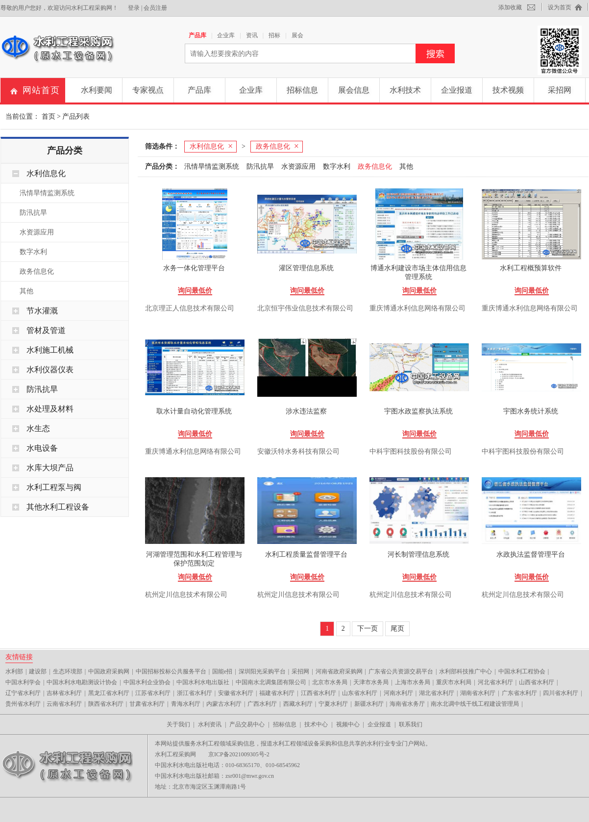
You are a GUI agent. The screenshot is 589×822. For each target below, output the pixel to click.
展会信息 (353, 90)
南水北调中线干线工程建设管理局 (475, 703)
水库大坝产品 (50, 467)
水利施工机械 (50, 350)
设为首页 (559, 7)
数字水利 (33, 252)
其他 (26, 291)
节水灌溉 (42, 311)
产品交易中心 (247, 724)
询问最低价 (195, 290)
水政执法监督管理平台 (530, 554)
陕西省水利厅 (105, 703)
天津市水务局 (371, 682)
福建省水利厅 (276, 693)
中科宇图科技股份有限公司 (410, 451)
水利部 (14, 671)
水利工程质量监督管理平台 (306, 554)
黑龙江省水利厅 (108, 693)
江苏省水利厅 (153, 693)
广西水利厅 (262, 703)
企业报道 (456, 90)
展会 (297, 35)
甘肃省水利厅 (147, 703)
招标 (274, 35)
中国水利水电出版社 (202, 682)
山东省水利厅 (359, 693)
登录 (134, 7)
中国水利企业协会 (147, 682)
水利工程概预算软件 (531, 268)
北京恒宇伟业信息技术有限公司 (305, 308)
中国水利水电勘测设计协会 (82, 682)
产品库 (197, 35)
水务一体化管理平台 (194, 268)
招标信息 (302, 90)
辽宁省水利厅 (23, 693)
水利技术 (405, 90)
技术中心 (316, 724)
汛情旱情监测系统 (47, 193)
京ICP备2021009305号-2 (239, 754)
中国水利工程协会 (521, 671)
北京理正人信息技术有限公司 (189, 308)
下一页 (367, 628)
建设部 (38, 671)
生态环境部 (67, 671)
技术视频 (508, 90)
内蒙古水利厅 (224, 703)
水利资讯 (209, 724)
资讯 (252, 35)
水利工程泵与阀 (53, 487)
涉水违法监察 (306, 411)
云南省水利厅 (64, 703)
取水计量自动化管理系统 (194, 411)
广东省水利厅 (519, 693)
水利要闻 (96, 90)
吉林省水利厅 (64, 693)
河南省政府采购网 (339, 671)
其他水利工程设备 (57, 507)
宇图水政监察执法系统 (418, 411)
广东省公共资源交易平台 (400, 671)
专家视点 (148, 90)
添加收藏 (510, 7)
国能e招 (222, 671)
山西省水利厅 (536, 682)
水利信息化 (46, 173)
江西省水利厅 (318, 693)
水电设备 (42, 448)
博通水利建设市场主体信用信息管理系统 (418, 272)
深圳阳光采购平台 (262, 671)
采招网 (559, 90)
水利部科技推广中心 (465, 671)
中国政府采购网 (108, 671)
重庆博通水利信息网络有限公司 (417, 308)
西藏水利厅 (298, 703)
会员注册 (155, 7)
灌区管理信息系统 (306, 268)
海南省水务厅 (407, 703)
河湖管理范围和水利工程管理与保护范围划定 (194, 559)
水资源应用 (37, 232)
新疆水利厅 (369, 703)
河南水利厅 (398, 693)
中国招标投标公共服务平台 (171, 671)
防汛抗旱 (33, 212)
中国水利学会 (23, 682)
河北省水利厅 (495, 682)
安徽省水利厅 (235, 693)
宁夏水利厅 (333, 703)
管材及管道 (46, 330)
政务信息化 (37, 271)
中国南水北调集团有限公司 (271, 682)
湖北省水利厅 (436, 693)
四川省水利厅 (560, 693)
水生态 (38, 428)
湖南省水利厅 (477, 693)
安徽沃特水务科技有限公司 (298, 451)
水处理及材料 (50, 409)
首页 (48, 116)
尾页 (397, 628)
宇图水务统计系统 (530, 411)
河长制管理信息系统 (418, 554)
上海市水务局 (412, 682)
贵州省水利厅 (23, 703)
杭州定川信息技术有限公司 (186, 594)
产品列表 (76, 116)
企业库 (226, 35)
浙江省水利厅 (194, 693)
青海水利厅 (185, 703)
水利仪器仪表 (50, 369)
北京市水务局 (329, 682)
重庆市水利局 (453, 682)
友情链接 (19, 657)
